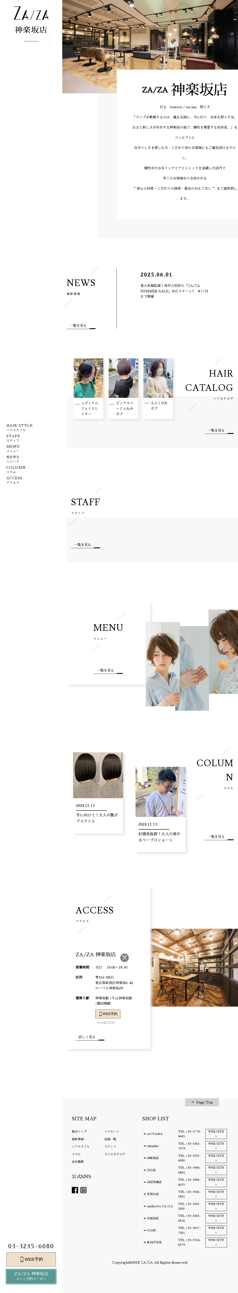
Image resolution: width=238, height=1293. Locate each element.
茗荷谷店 (153, 1194)
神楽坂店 (153, 1158)
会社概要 (78, 1161)
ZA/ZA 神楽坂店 (31, 1277)
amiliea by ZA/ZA (160, 1206)
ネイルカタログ (114, 1154)
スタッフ (110, 1146)
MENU (108, 631)
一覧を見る (78, 325)
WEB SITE (216, 1131)
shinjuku (152, 1145)
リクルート (111, 1131)
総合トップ (79, 1131)
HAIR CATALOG (205, 384)
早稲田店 (153, 1218)
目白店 (151, 1170)
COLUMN (213, 774)
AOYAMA (155, 1133)
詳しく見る (87, 1037)
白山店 (151, 1230)
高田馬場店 (154, 1182)
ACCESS (95, 914)
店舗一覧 (110, 1139)
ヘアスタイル (81, 1146)
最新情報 (78, 1139)
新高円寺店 (154, 1242)
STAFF (85, 506)
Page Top (204, 1102)
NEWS (81, 287)
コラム (76, 1154)
